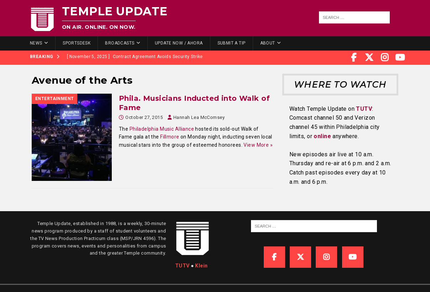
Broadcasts (119, 43)
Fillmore (169, 137)
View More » (258, 145)
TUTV (364, 108)
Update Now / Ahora (179, 43)
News (36, 43)
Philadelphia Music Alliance (162, 129)
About (267, 43)
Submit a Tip (231, 43)
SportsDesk (76, 43)
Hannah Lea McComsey (199, 117)
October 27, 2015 (144, 117)
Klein (201, 265)
